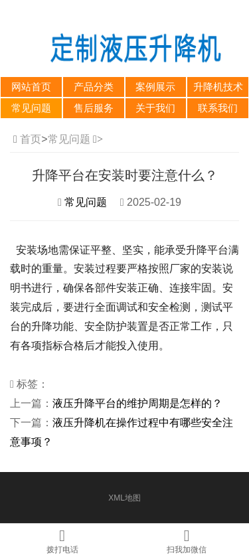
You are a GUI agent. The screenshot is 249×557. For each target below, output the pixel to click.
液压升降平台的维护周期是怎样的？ (137, 403)
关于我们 (155, 108)
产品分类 (94, 87)
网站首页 (31, 87)
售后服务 (94, 108)
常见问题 (31, 108)
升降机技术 (218, 87)
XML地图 (124, 498)
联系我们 (218, 108)
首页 (30, 139)
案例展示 (155, 87)
